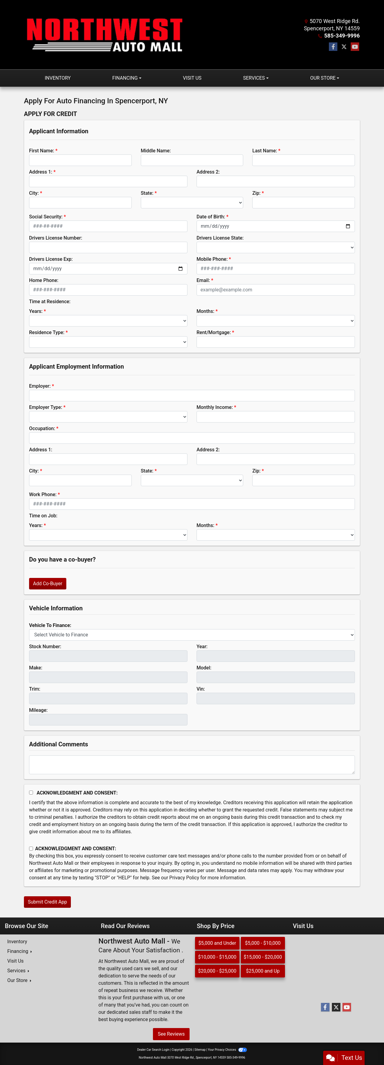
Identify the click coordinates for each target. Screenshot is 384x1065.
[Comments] (192, 764)
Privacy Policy (184, 878)
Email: (203, 280)
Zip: (256, 193)
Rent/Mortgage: (214, 332)
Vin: (201, 689)
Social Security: (46, 217)
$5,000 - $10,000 (263, 943)
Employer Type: (45, 407)
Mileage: (38, 710)
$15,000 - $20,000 (262, 957)
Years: (36, 311)
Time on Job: (43, 516)
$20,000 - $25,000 (217, 971)
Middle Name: (156, 151)
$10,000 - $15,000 (217, 957)
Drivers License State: (220, 238)
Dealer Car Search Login (153, 1049)
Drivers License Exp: (51, 259)
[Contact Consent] (31, 849)
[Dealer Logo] (103, 35)
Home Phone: (43, 280)
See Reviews (171, 1034)
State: (147, 193)
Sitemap (200, 1049)
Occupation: (42, 428)
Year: (202, 646)
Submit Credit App (47, 902)
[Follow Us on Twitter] (344, 46)
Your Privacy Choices (227, 1049)
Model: (204, 668)
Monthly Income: (215, 407)
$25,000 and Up (263, 971)
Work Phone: (43, 494)
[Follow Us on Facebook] (333, 46)
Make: (35, 668)
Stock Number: (45, 646)
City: (34, 193)
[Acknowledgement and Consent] (31, 793)
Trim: (34, 689)
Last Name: (264, 151)
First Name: (41, 151)
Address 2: (208, 172)
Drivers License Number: (55, 238)
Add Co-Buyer (47, 583)
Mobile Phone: (212, 259)
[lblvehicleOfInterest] (192, 635)
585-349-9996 (342, 35)
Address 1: (40, 172)
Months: (205, 311)
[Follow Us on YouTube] (355, 46)
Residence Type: (47, 332)
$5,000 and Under (217, 943)
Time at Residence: (50, 301)
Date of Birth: (211, 217)
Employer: (40, 386)
